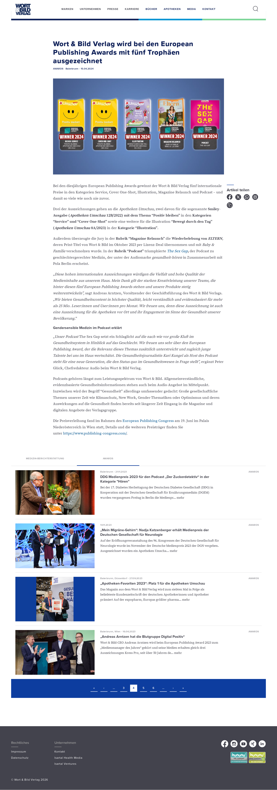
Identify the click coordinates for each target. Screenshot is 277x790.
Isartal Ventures (65, 764)
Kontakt (208, 9)
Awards (108, 458)
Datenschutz (20, 758)
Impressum (18, 751)
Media (191, 9)
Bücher (151, 9)
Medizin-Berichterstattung (45, 458)
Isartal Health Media (68, 758)
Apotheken (172, 9)
